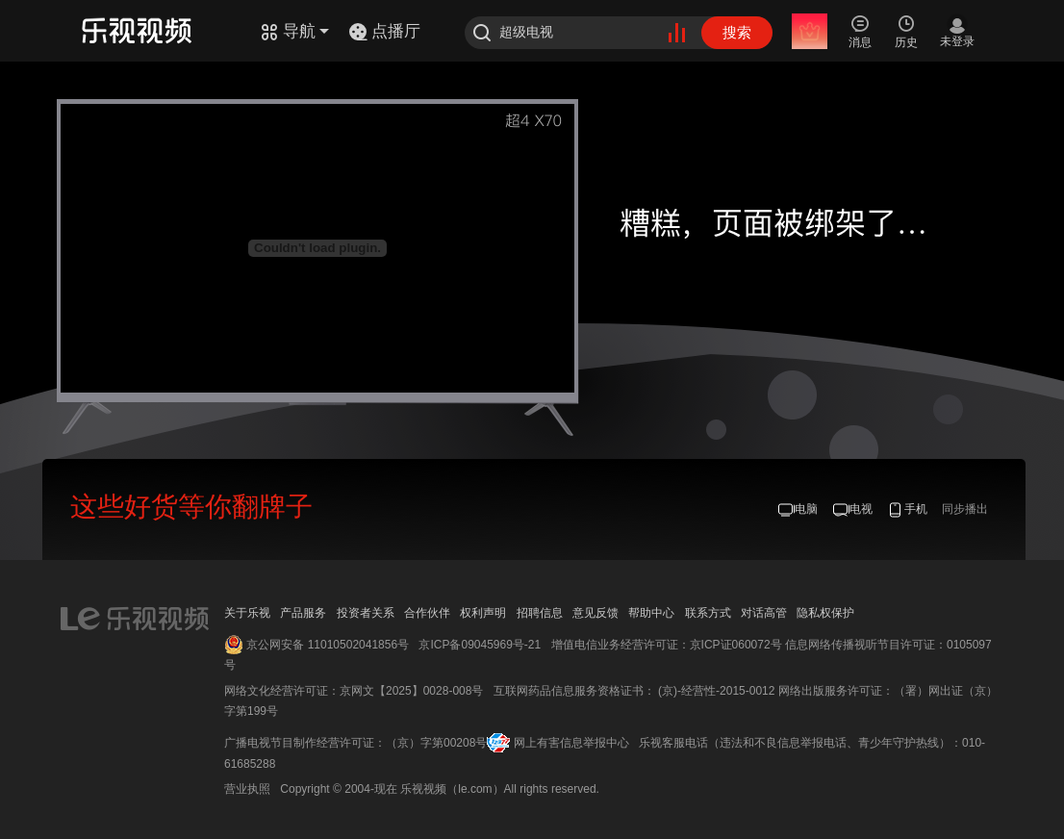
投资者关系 (365, 613)
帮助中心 (651, 613)
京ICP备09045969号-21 (479, 644)
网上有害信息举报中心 (571, 743)
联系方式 (708, 613)
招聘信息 (540, 613)
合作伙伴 (427, 613)
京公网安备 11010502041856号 (327, 644)
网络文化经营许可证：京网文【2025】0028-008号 (353, 691)
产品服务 (303, 613)
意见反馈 (595, 613)
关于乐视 (247, 613)
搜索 (736, 32)
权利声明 (483, 613)
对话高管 (764, 613)
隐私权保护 (825, 613)
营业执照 (247, 789)
